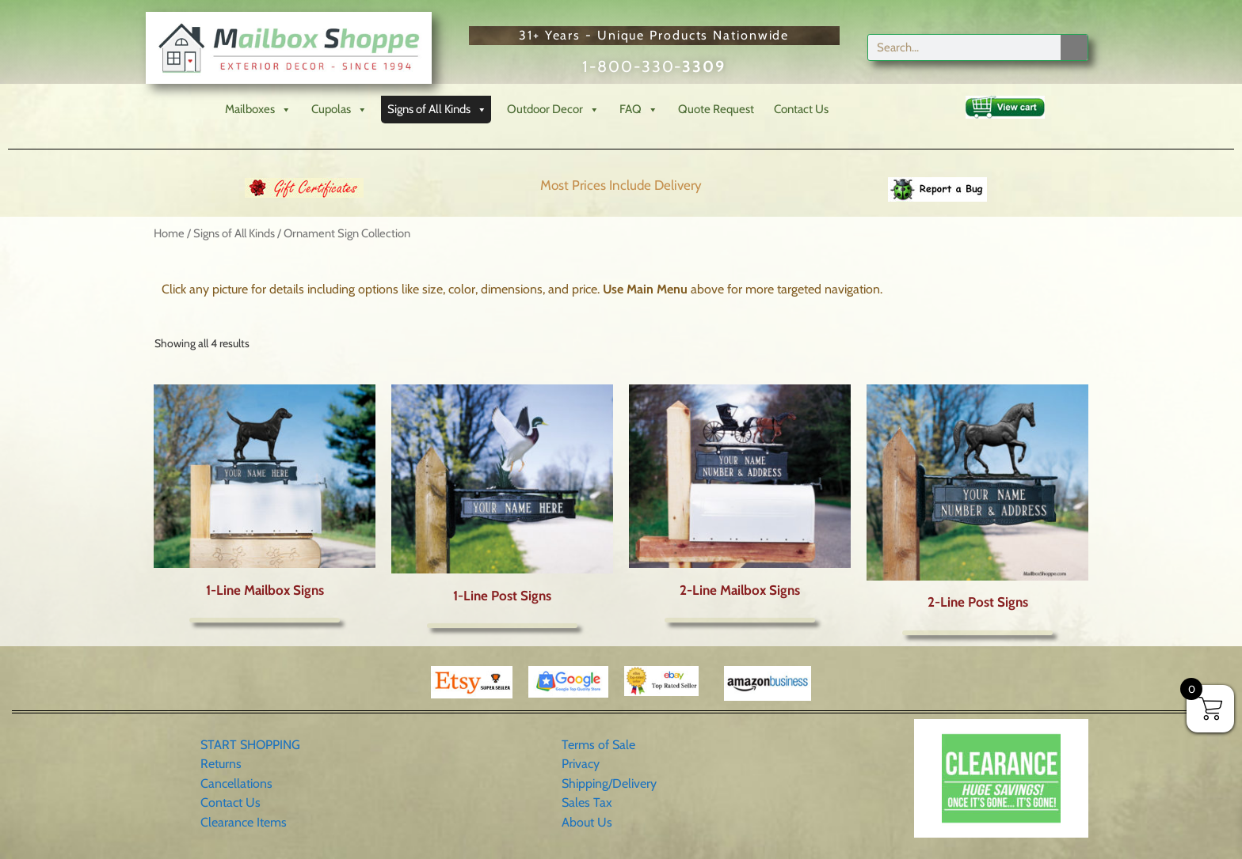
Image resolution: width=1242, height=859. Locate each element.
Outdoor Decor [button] (553, 109)
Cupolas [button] (339, 109)
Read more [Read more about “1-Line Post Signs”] (502, 625)
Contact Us (801, 109)
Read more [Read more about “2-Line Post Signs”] (977, 632)
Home (169, 233)
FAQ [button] (638, 109)
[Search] (1074, 47)
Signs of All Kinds (234, 233)
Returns (221, 763)
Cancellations (236, 783)
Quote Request (716, 109)
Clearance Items (243, 822)
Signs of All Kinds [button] (437, 109)
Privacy (581, 763)
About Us (587, 822)
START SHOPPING (250, 744)
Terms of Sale (598, 744)
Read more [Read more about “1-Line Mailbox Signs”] (264, 620)
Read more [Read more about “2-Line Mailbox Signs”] (740, 620)
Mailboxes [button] (258, 109)
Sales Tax (587, 802)
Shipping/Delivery (609, 783)
